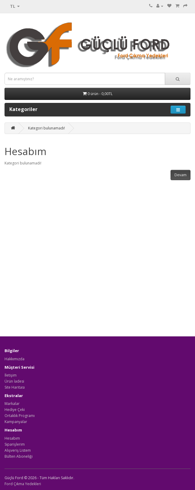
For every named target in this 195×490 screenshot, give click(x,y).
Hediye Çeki (15, 409)
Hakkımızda (14, 358)
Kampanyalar (16, 421)
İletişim (11, 375)
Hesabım (12, 438)
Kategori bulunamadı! (46, 128)
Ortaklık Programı (20, 415)
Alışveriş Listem (18, 450)
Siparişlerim (15, 444)
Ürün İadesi (14, 381)
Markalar (12, 403)
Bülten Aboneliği (19, 456)
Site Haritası (15, 387)
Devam (180, 174)
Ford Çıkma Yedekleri (23, 483)
